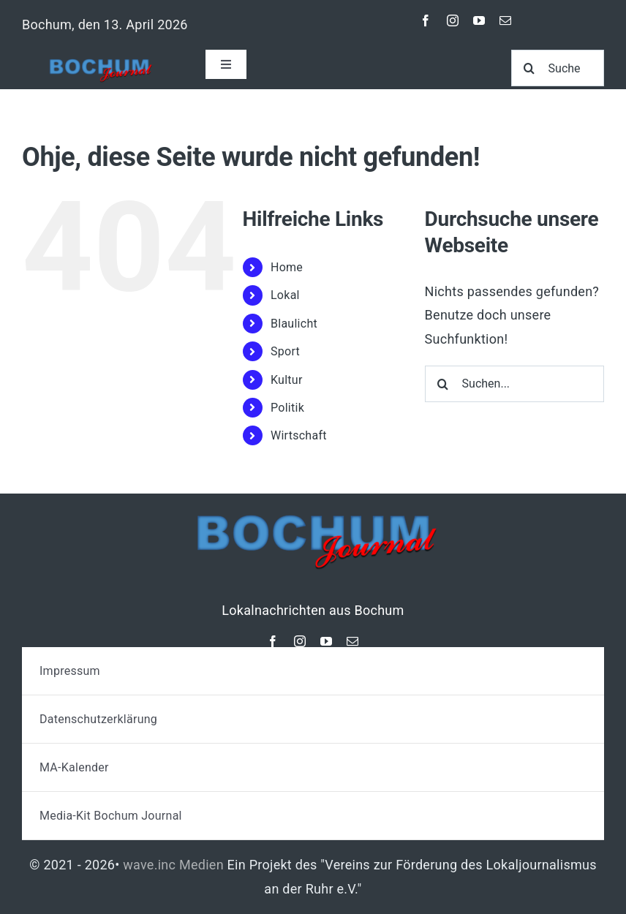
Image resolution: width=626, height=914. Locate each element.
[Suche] (557, 68)
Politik (287, 408)
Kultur (287, 380)
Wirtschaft (299, 435)
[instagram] (453, 20)
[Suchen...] (514, 384)
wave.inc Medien (173, 864)
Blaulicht (294, 324)
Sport (285, 351)
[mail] (505, 20)
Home (287, 267)
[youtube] (479, 20)
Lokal (285, 295)
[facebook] (425, 20)
